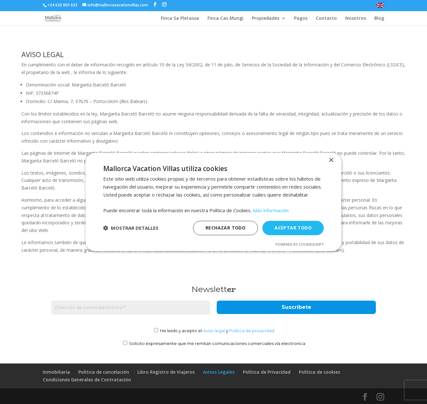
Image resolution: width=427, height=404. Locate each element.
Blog (379, 18)
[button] (131, 228)
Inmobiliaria (56, 372)
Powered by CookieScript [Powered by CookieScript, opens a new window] (300, 244)
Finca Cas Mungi (225, 18)
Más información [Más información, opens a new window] (271, 210)
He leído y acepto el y (214, 330)
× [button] (331, 160)
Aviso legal (214, 330)
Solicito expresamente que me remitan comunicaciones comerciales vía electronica (214, 343)
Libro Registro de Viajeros (166, 372)
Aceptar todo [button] (293, 228)
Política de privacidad (251, 330)
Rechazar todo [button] (225, 228)
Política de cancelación (103, 372)
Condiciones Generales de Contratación (87, 380)
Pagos (300, 18)
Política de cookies (319, 372)
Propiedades (265, 18)
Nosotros (355, 18)
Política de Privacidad (267, 372)
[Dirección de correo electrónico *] (130, 308)
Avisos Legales (219, 372)
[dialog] (213, 202)
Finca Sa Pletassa (180, 18)
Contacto (326, 18)
